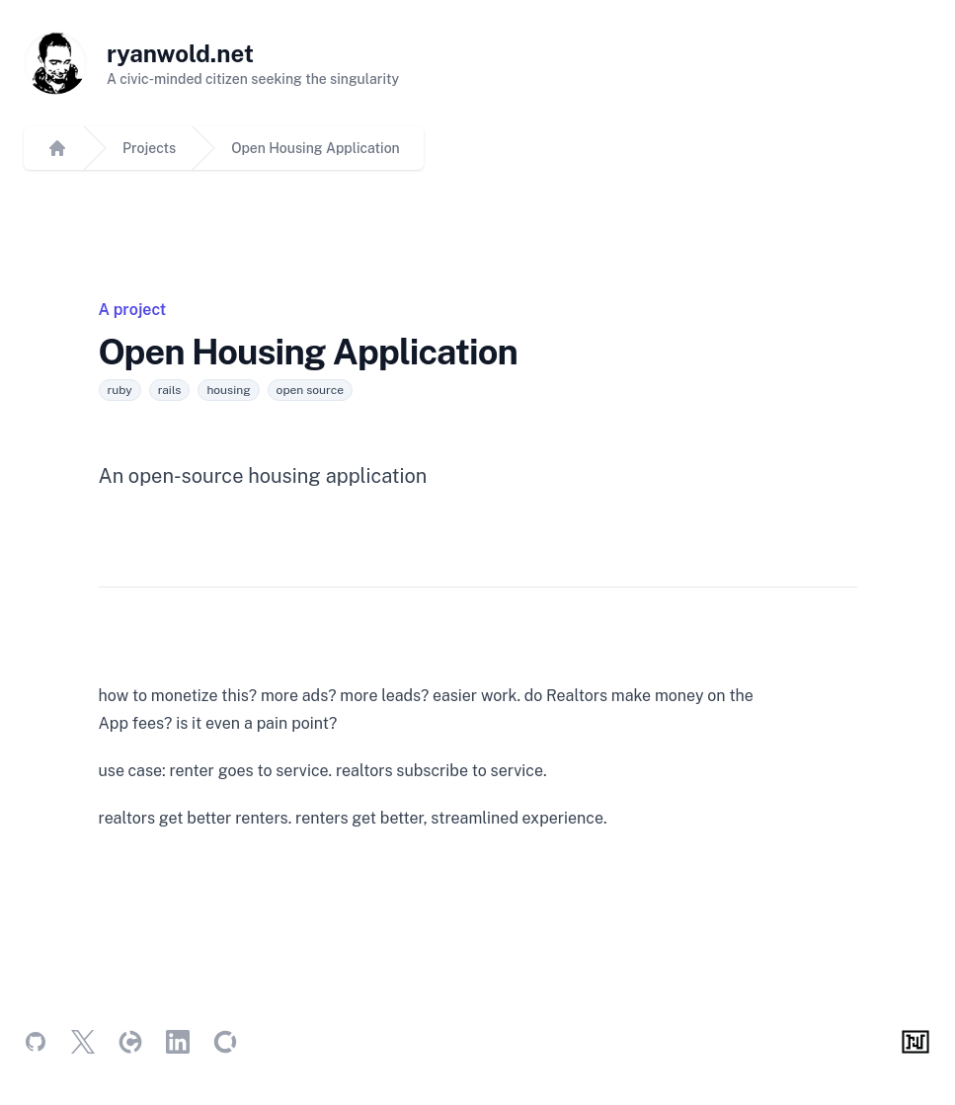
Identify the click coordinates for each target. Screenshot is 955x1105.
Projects (149, 148)
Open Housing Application (315, 148)
